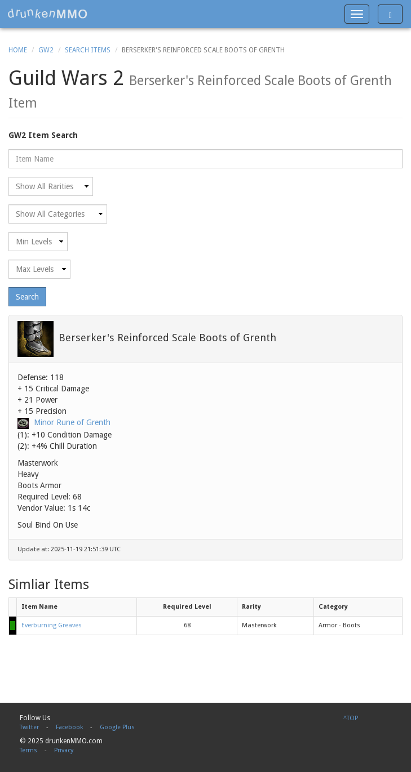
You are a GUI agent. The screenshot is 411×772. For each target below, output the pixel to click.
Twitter (29, 727)
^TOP (350, 718)
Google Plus (117, 727)
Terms (28, 750)
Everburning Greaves (51, 625)
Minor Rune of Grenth (72, 422)
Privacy (63, 750)
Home (17, 50)
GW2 (46, 50)
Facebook (69, 727)
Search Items (88, 50)
